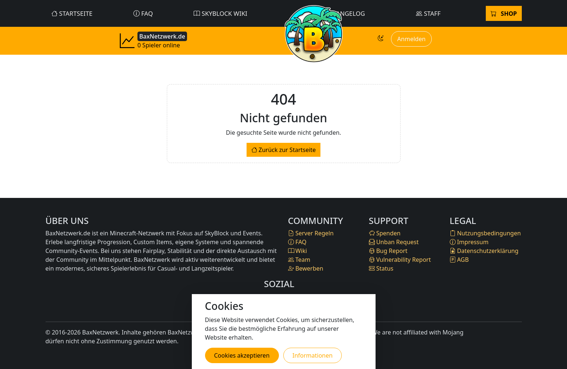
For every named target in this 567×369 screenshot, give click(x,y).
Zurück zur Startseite (283, 150)
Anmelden (411, 39)
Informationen (313, 355)
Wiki (297, 251)
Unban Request (394, 242)
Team (299, 260)
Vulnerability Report (400, 260)
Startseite (72, 13)
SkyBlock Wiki (220, 13)
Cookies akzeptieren (242, 355)
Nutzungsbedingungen (485, 233)
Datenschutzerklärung (484, 251)
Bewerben (305, 268)
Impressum (469, 242)
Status (381, 268)
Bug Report (388, 251)
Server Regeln (311, 233)
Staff (428, 13)
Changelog (342, 13)
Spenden (385, 233)
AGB (459, 260)
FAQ (143, 13)
